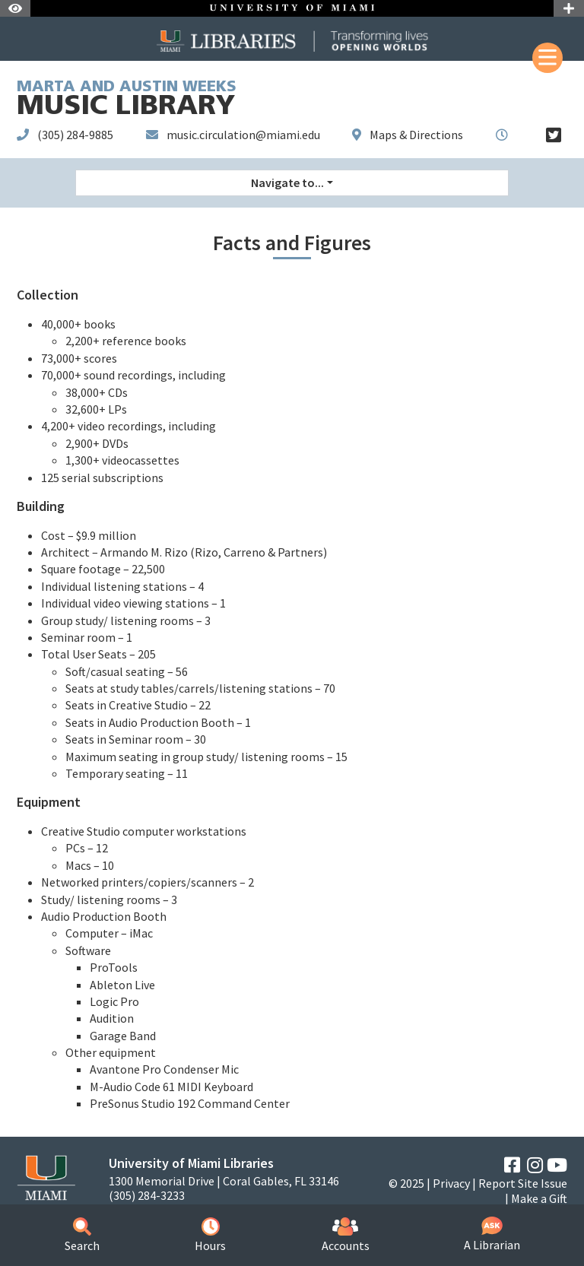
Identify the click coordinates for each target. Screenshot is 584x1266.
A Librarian (492, 1234)
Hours (210, 1235)
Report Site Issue (522, 1183)
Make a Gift (539, 1198)
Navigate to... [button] (287, 182)
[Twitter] (553, 135)
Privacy (451, 1183)
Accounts (346, 1235)
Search (82, 1235)
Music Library (126, 101)
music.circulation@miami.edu (243, 134)
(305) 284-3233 (147, 1195)
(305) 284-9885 (75, 134)
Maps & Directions (416, 134)
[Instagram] (535, 1165)
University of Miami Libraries (191, 1163)
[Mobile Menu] (547, 58)
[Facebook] (512, 1165)
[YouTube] (557, 1165)
